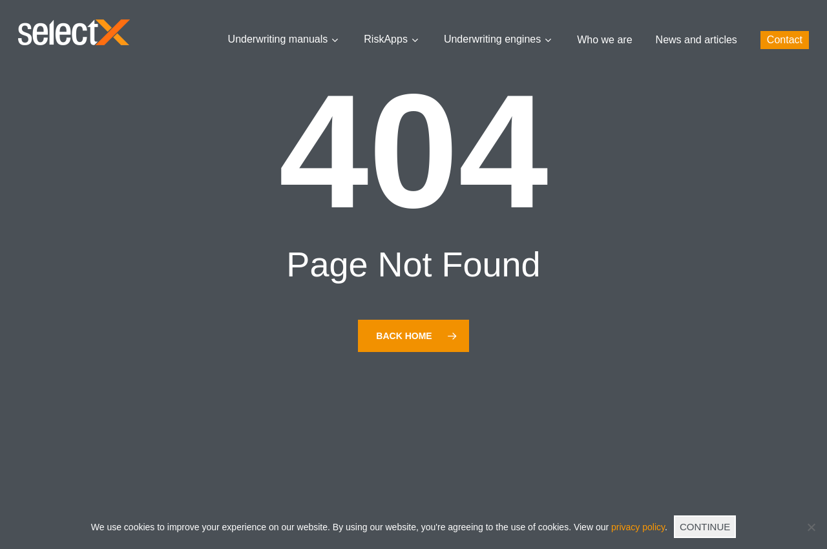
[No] (810, 527)
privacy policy (638, 527)
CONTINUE (705, 526)
